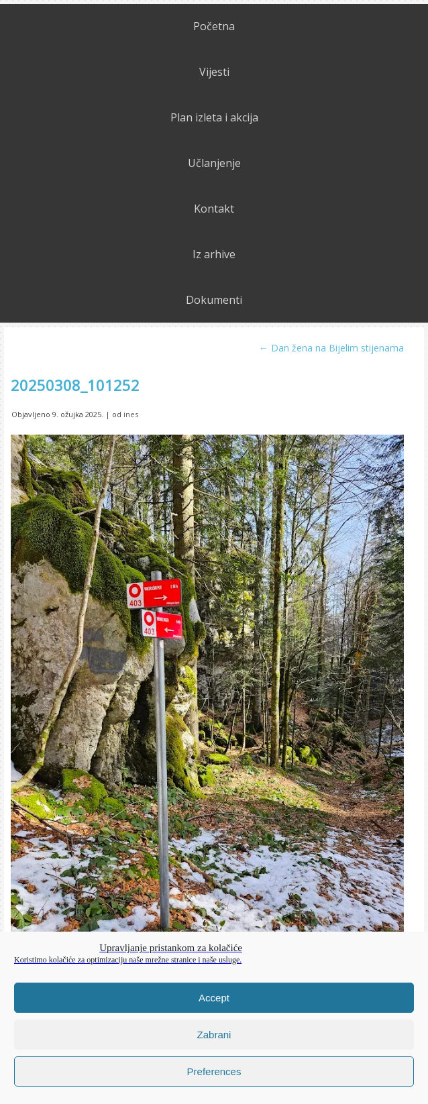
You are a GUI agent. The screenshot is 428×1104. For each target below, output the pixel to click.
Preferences (214, 1071)
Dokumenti (214, 299)
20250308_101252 (75, 385)
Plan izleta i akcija (214, 117)
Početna (214, 26)
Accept (214, 997)
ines (130, 414)
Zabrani (214, 1034)
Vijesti (214, 71)
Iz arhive (214, 254)
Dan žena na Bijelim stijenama (331, 347)
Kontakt (214, 208)
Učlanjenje (214, 163)
